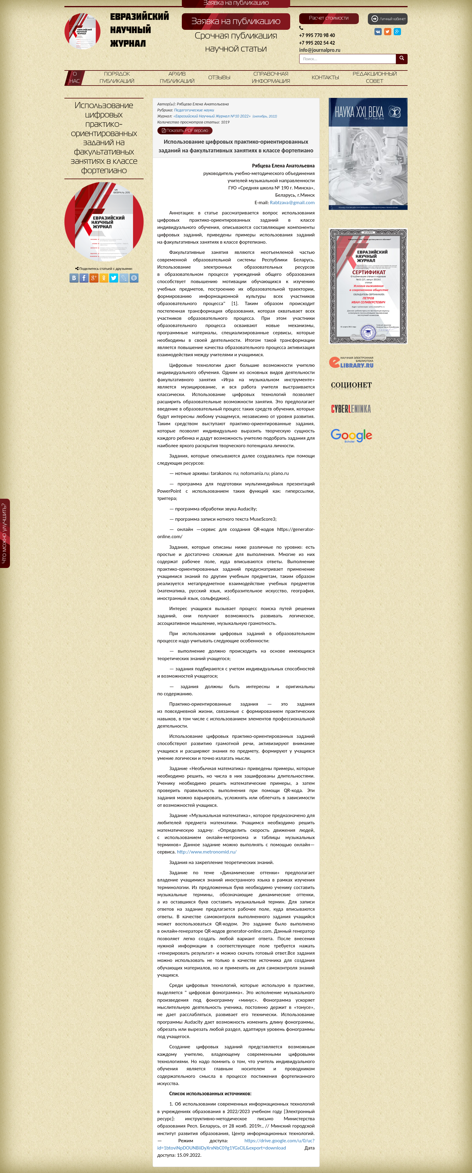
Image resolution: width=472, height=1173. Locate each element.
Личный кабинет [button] (388, 18)
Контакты (325, 78)
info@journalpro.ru (319, 50)
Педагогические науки (194, 110)
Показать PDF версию (185, 130)
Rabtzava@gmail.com (292, 202)
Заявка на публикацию (236, 22)
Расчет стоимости (329, 18)
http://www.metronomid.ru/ (207, 852)
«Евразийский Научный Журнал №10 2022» (225, 116)
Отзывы (219, 78)
